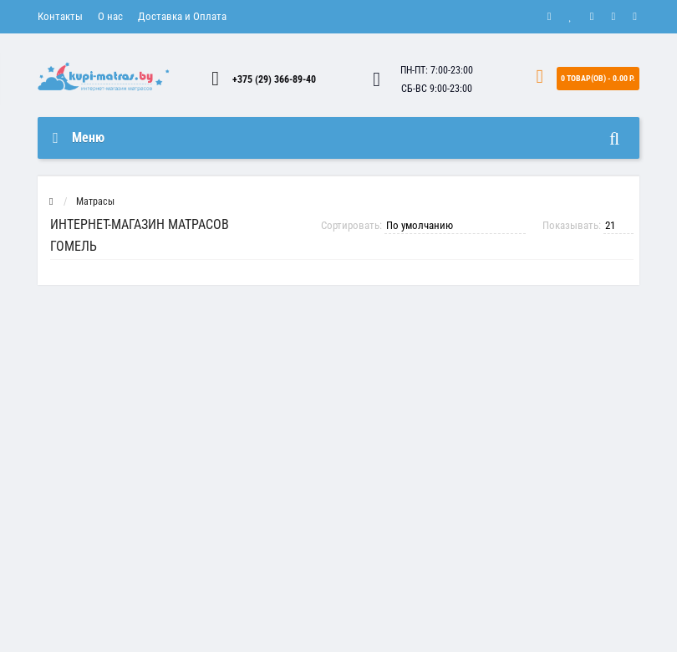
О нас (110, 16)
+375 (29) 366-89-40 (274, 79)
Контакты (60, 16)
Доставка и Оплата (182, 16)
